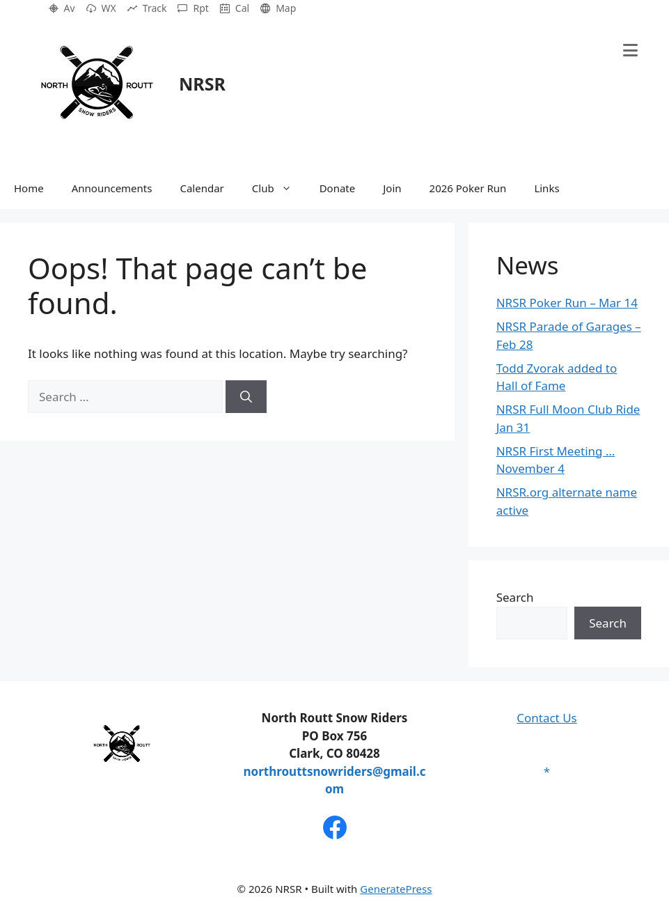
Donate (338, 188)
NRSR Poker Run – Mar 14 (567, 303)
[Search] (246, 397)
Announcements (112, 188)
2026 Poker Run (468, 188)
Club (279, 188)
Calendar (201, 188)
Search (515, 597)
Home (29, 188)
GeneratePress (396, 889)
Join (392, 188)
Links (546, 188)
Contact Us (547, 718)
